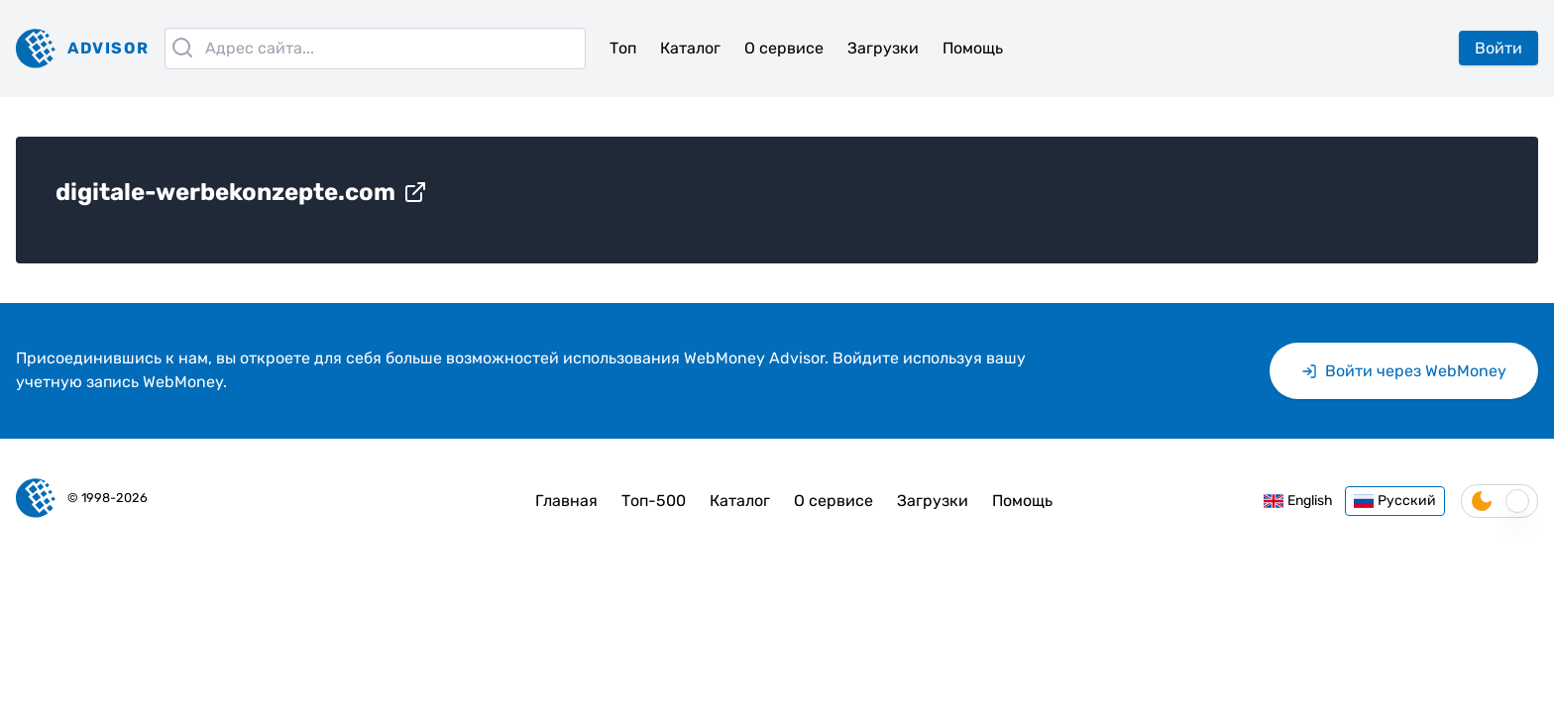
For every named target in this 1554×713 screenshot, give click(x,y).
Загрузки (883, 48)
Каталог (690, 48)
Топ (623, 48)
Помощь (973, 48)
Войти (1498, 48)
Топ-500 (653, 500)
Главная (566, 500)
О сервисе (784, 48)
